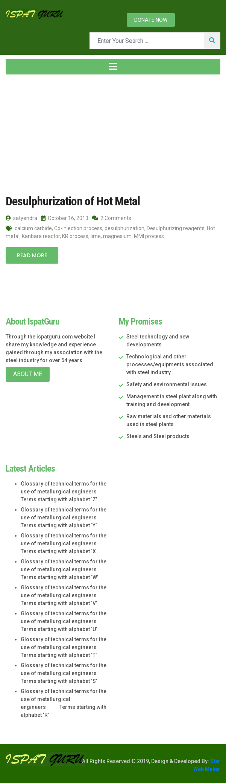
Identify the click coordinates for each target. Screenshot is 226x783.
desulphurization (124, 228)
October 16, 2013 (64, 218)
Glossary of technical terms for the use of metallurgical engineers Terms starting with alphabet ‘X (63, 543)
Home (18, 134)
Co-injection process (78, 228)
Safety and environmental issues (166, 384)
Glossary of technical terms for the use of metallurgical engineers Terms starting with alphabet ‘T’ (63, 647)
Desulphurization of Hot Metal (73, 201)
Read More (32, 255)
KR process (75, 236)
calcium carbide (33, 228)
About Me (27, 374)
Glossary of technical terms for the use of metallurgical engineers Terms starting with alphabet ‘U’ (63, 621)
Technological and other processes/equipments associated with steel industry (169, 364)
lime (96, 236)
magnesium (117, 236)
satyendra (21, 218)
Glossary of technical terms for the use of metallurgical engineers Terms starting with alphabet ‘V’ (63, 595)
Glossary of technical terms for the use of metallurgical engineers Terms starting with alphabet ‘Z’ (63, 491)
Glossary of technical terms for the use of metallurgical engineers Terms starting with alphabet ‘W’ (63, 569)
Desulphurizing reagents (176, 228)
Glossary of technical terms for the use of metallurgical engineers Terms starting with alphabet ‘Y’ (63, 517)
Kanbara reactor (41, 236)
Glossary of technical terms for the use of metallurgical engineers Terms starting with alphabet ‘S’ (63, 673)
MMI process (149, 236)
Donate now (150, 20)
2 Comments (111, 218)
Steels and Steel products (158, 436)
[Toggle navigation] (113, 66)
